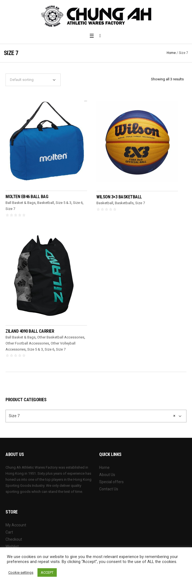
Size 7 (10, 209)
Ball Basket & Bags (21, 203)
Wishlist (12, 546)
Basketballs (124, 203)
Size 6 (78, 203)
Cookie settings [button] (20, 572)
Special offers (111, 482)
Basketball (45, 203)
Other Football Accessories (27, 343)
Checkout (14, 539)
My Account (16, 525)
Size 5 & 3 (63, 203)
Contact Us (108, 489)
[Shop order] (33, 79)
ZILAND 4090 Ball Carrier (30, 331)
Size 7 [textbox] (92, 416)
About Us (107, 474)
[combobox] (96, 416)
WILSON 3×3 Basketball (119, 196)
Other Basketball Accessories (60, 337)
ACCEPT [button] (47, 572)
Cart (9, 532)
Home (171, 53)
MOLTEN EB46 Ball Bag (27, 196)
